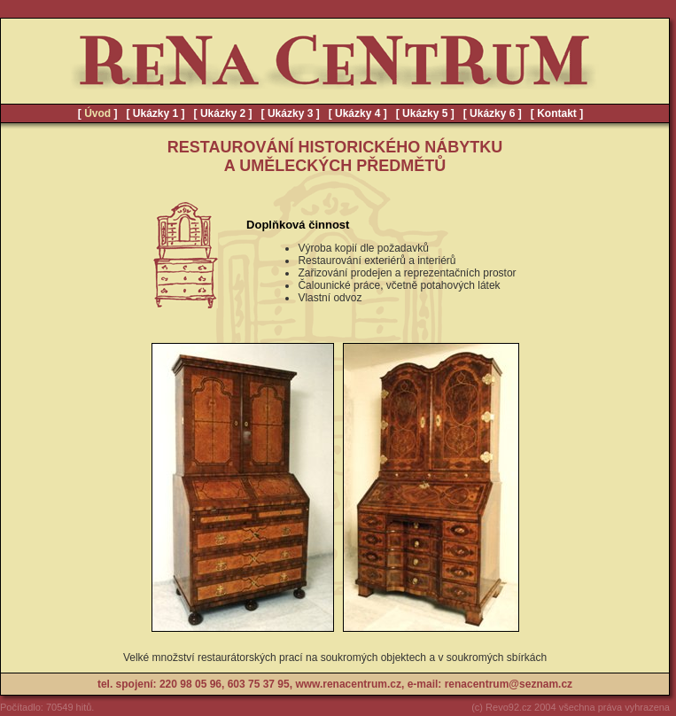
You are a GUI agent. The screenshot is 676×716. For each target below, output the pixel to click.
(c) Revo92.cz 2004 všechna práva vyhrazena (570, 707)
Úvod (97, 113)
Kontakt (557, 113)
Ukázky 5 (424, 113)
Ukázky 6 (492, 113)
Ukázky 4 (357, 113)
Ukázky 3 (290, 113)
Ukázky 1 (155, 113)
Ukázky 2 (222, 113)
